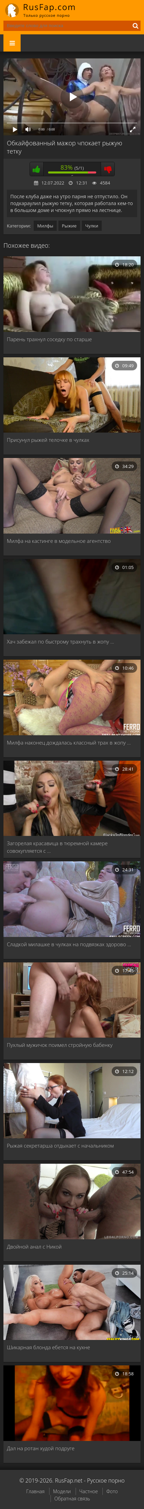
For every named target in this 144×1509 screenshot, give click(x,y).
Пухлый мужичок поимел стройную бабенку (59, 1044)
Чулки (91, 226)
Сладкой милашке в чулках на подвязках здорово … (69, 944)
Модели (62, 1491)
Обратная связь (72, 1498)
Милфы (45, 226)
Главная (35, 1491)
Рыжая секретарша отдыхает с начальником (60, 1145)
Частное (88, 1491)
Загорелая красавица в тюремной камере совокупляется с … (57, 847)
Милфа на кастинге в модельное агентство (59, 540)
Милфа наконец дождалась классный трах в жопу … (69, 742)
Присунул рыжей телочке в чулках (48, 439)
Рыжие (69, 226)
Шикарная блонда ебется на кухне (48, 1347)
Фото (112, 1491)
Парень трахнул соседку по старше (49, 339)
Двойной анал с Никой (34, 1246)
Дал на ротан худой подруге (41, 1448)
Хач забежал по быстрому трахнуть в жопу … (60, 641)
